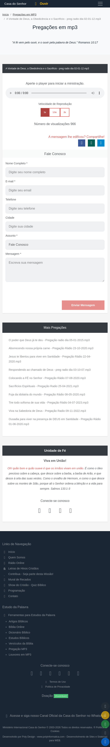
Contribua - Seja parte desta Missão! (27, 574)
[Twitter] (50, 673)
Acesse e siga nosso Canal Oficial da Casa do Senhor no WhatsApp (55, 715)
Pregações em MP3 (24, 14)
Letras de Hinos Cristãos (20, 568)
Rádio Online (13, 562)
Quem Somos (13, 557)
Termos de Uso (55, 681)
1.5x (54, 112)
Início (5, 14)
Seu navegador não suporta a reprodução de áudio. (55, 93)
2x (65, 112)
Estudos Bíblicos (19, 638)
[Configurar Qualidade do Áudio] (105, 733)
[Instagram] (41, 673)
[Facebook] (31, 673)
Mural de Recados (16, 579)
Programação (13, 590)
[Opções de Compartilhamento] (105, 724)
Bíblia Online (16, 626)
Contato (10, 596)
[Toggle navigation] (100, 4)
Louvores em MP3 (20, 654)
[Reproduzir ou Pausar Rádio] (105, 742)
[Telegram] (78, 673)
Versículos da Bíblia (21, 643)
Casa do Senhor (14, 3)
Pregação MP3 (18, 649)
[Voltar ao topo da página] (105, 706)
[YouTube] (59, 673)
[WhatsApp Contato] (68, 673)
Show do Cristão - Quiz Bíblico (24, 585)
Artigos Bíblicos (18, 621)
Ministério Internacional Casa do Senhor (24, 727)
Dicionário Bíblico (19, 632)
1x (45, 112)
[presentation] (74, 291)
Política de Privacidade (55, 686)
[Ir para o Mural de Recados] (105, 715)
